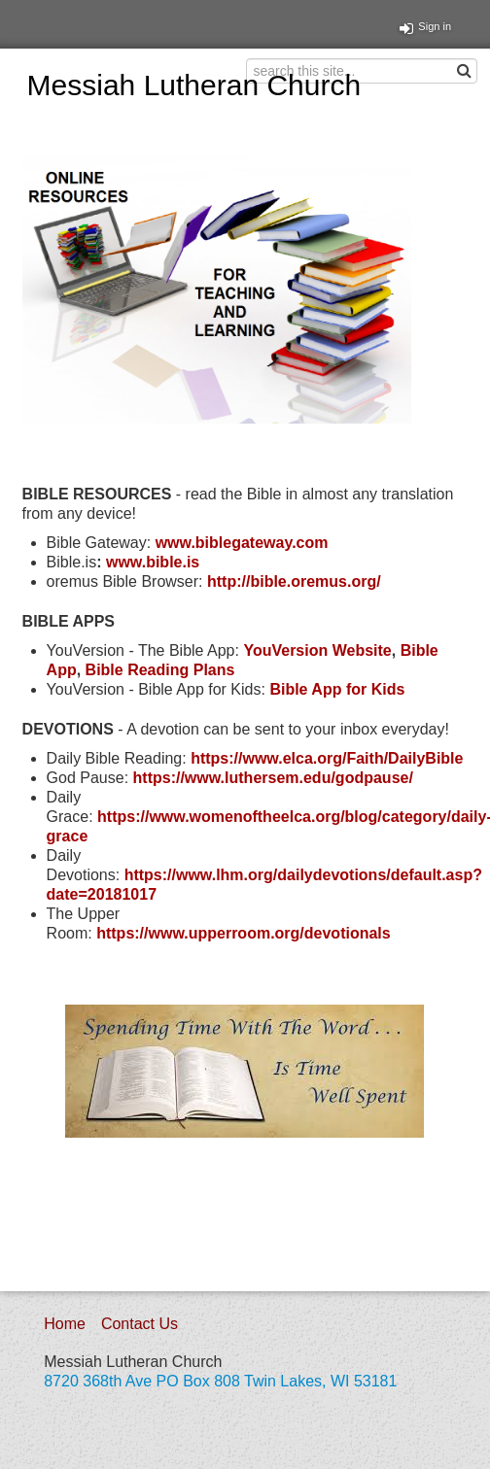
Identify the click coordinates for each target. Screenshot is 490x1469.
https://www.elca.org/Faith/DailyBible (327, 758)
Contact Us (139, 1323)
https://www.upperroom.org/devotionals (243, 933)
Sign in (425, 26)
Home (65, 1323)
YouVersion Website (317, 650)
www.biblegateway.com (242, 542)
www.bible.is (152, 562)
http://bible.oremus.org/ (294, 581)
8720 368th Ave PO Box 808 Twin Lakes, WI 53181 (220, 1381)
